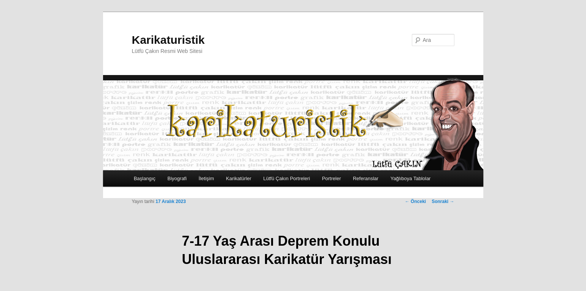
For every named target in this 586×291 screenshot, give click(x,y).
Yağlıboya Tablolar (411, 178)
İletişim (206, 178)
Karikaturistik (168, 40)
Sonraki (443, 201)
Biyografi (177, 178)
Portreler (331, 178)
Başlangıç (145, 178)
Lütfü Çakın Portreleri (286, 178)
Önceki (415, 201)
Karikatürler (238, 178)
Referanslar (365, 178)
